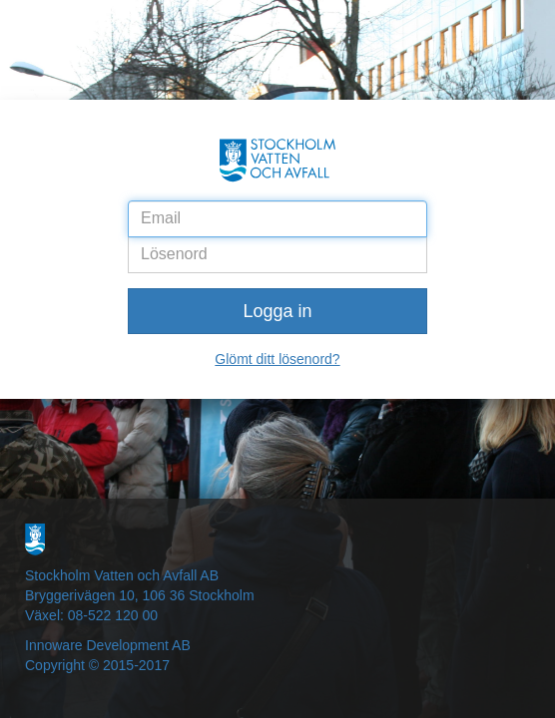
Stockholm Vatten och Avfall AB (122, 575)
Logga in (277, 311)
